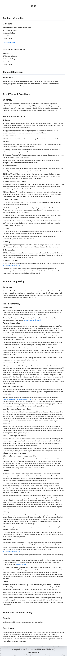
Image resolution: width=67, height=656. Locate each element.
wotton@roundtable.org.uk (11, 265)
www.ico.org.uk (21, 564)
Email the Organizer (9, 42)
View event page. (33, 652)
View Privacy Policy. (48, 650)
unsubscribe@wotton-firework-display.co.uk (17, 399)
